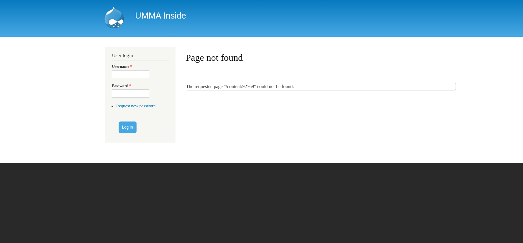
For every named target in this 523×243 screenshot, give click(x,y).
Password (121, 85)
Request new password (136, 106)
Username (122, 66)
